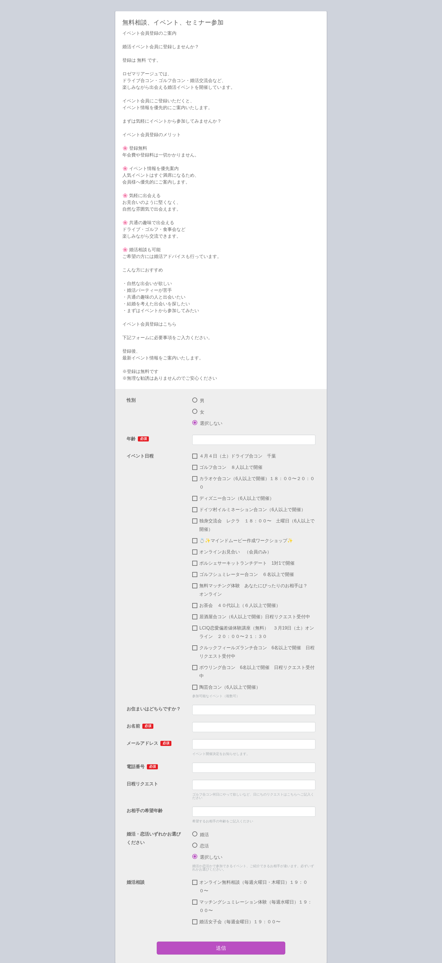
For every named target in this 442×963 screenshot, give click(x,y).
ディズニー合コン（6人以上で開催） (233, 498)
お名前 (140, 726)
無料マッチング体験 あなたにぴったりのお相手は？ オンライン (252, 590)
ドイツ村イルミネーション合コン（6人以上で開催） (249, 509)
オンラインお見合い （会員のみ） (231, 552)
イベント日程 (140, 456)
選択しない (207, 423)
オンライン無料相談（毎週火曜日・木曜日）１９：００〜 (250, 886)
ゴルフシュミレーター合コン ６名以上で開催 (243, 574)
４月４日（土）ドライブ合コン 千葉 (234, 456)
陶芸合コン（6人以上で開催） (226, 687)
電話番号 (142, 766)
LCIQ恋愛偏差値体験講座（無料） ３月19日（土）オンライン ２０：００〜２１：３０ (253, 632)
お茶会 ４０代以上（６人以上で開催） (236, 605)
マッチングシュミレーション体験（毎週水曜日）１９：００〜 (252, 906)
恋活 (200, 846)
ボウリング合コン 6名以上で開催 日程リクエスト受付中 (253, 671)
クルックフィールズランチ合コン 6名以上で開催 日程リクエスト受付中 (253, 652)
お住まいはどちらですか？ (154, 708)
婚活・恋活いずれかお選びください (154, 838)
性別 (131, 400)
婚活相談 (136, 882)
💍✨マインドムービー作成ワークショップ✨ (244, 540)
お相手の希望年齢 (145, 810)
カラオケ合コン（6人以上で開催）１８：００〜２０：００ (253, 482)
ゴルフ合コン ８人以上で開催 (227, 467)
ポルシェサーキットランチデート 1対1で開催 (245, 563)
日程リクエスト (142, 783)
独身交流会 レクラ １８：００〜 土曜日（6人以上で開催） (253, 525)
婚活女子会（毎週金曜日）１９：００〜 (236, 921)
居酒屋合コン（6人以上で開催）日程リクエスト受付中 (251, 616)
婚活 (200, 834)
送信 (221, 948)
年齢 (138, 438)
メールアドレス (149, 743)
